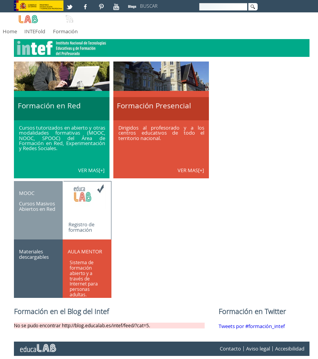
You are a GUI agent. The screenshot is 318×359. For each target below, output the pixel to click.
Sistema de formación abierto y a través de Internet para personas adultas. (84, 278)
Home (10, 31)
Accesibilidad (289, 348)
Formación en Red (49, 106)
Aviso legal (258, 348)
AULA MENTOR (85, 251)
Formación (65, 31)
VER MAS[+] (91, 170)
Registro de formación (81, 227)
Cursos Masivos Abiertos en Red (37, 206)
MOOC (26, 193)
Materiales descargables (34, 254)
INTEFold (34, 31)
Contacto (230, 348)
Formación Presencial (154, 106)
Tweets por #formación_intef (252, 326)
